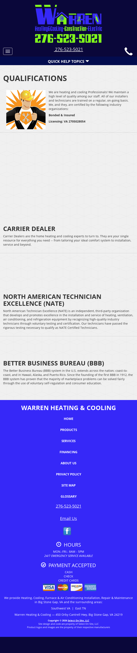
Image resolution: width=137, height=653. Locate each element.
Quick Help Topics (68, 61)
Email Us (68, 518)
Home (68, 419)
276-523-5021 (68, 49)
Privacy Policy (68, 474)
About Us (68, 463)
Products (68, 430)
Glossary (69, 496)
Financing (68, 452)
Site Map (68, 485)
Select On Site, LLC (78, 620)
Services (68, 441)
